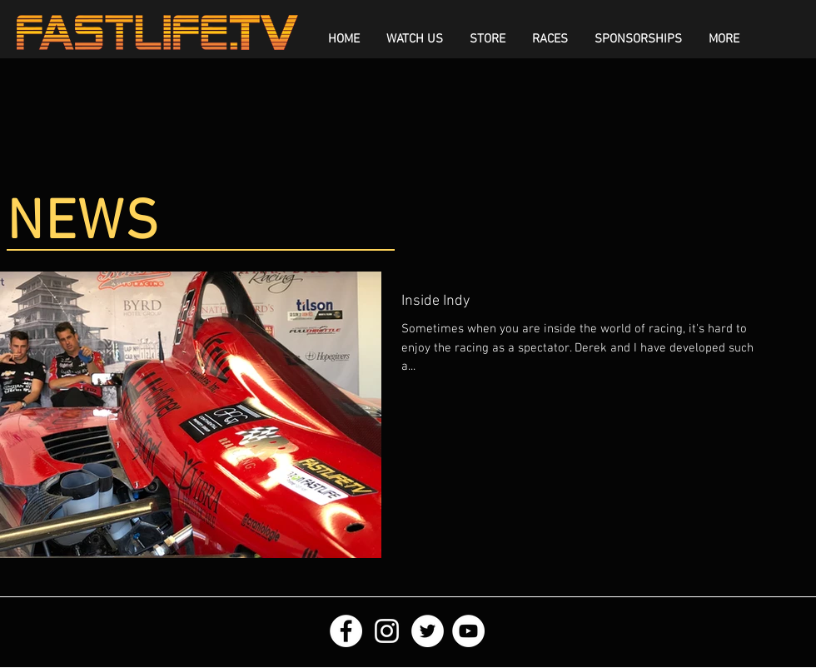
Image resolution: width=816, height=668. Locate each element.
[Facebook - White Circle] (346, 631)
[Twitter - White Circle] (427, 631)
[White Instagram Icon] (387, 631)
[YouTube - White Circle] (468, 631)
